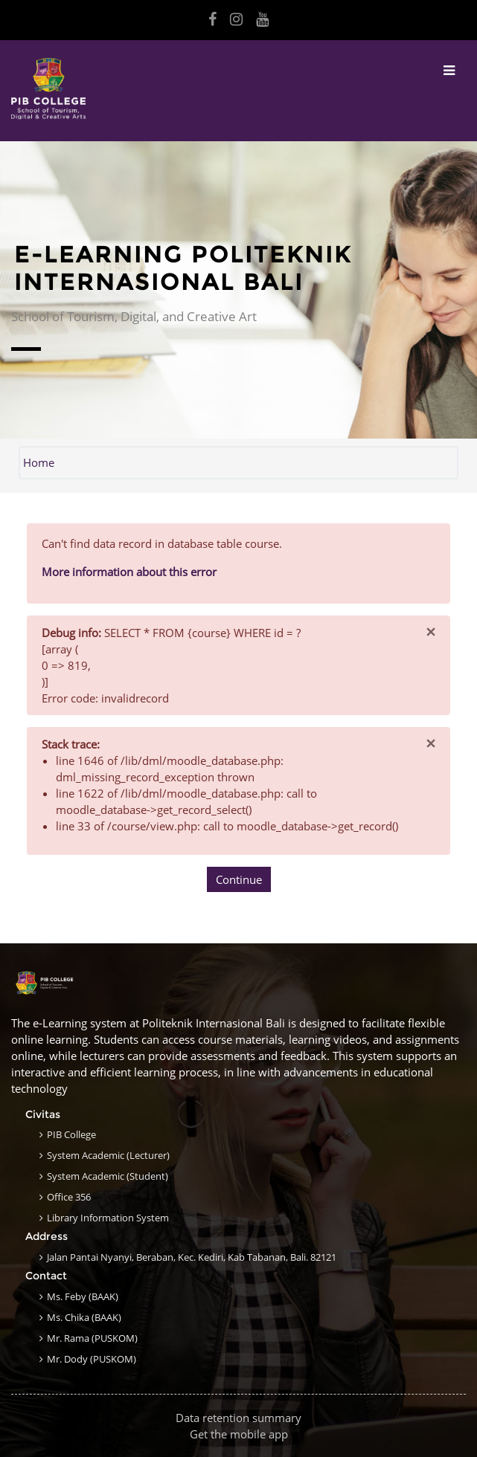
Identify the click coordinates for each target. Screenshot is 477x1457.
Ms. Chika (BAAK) (84, 1317)
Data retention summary (238, 1417)
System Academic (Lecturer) (108, 1155)
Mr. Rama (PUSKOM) (92, 1338)
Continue (239, 879)
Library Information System (108, 1217)
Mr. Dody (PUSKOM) (91, 1359)
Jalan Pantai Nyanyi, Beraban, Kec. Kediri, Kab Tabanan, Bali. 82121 (191, 1257)
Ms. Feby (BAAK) (82, 1296)
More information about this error (129, 571)
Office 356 (69, 1197)
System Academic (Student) (107, 1176)
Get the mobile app (239, 1434)
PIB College (71, 1134)
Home (38, 462)
